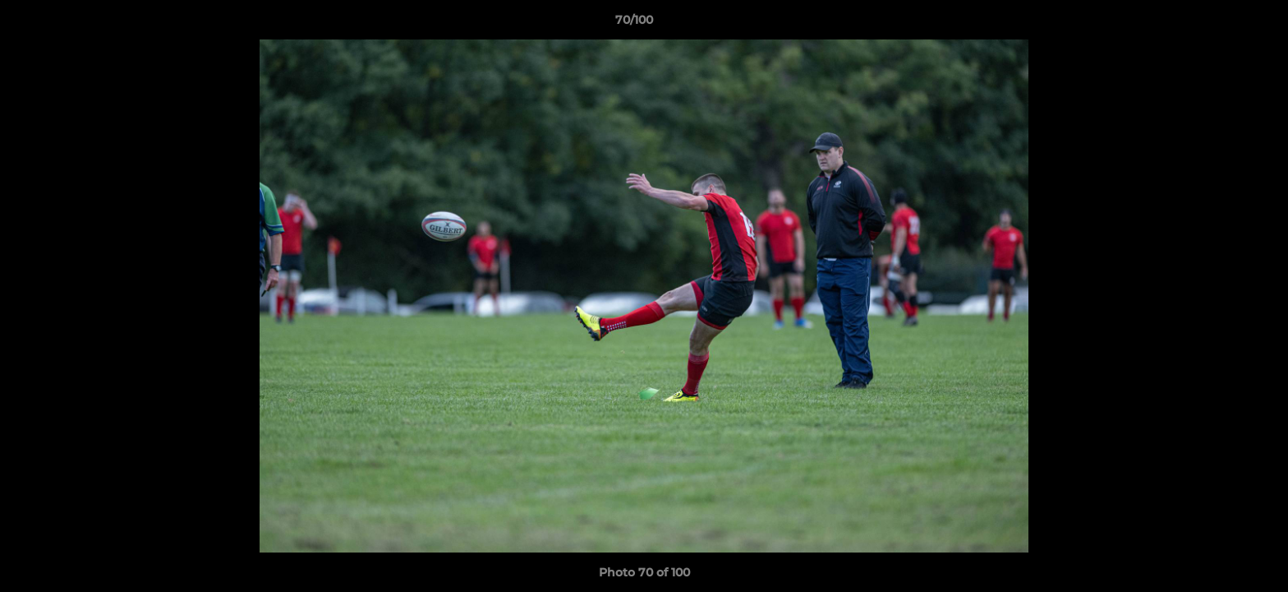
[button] (1219, 23)
